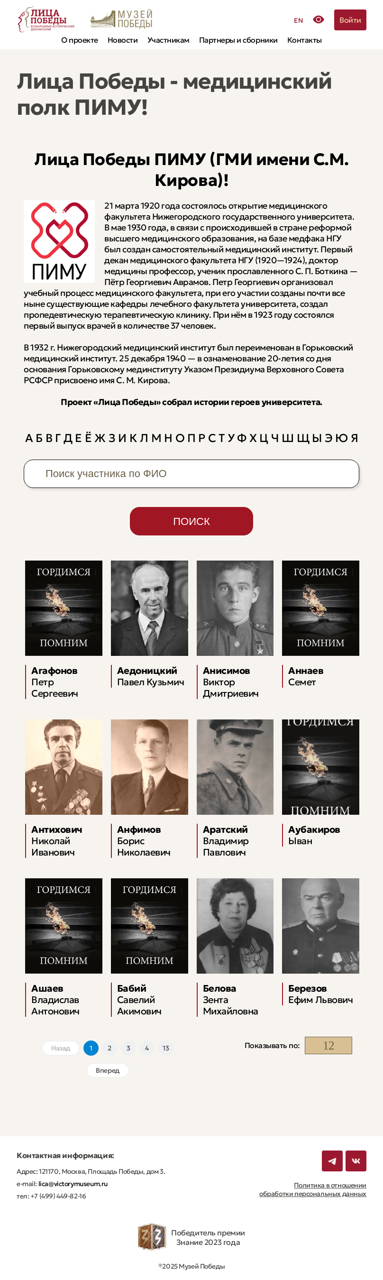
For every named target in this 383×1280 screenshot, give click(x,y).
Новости (123, 40)
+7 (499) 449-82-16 (57, 1196)
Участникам (168, 40)
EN (298, 20)
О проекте (79, 40)
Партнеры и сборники (238, 40)
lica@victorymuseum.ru (72, 1183)
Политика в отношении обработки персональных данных (312, 1189)
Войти (350, 20)
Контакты (304, 40)
